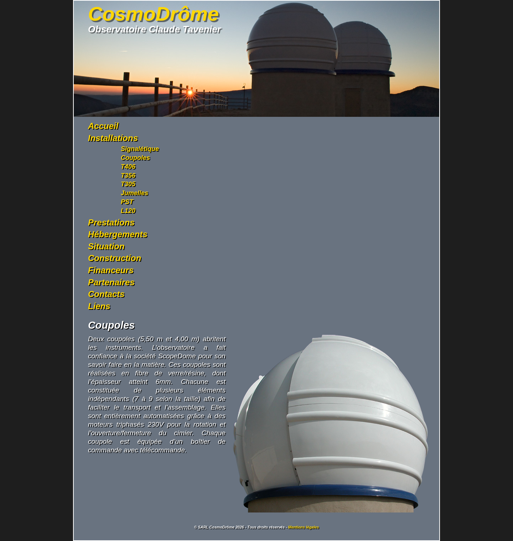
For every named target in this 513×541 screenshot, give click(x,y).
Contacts (106, 294)
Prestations (111, 222)
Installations (113, 138)
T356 (128, 175)
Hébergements (117, 234)
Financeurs (111, 270)
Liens (99, 306)
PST (127, 202)
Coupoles (135, 157)
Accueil (103, 126)
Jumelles (134, 193)
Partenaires (111, 282)
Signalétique (140, 148)
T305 (128, 184)
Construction (114, 258)
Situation (106, 246)
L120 (128, 210)
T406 (128, 166)
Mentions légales (303, 527)
